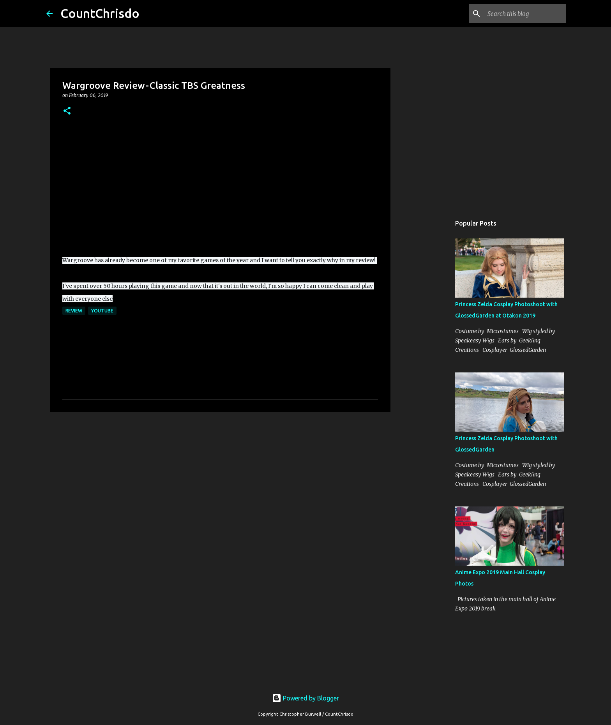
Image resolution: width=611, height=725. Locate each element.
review (73, 310)
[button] (67, 111)
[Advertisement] (220, 478)
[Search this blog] (525, 13)
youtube (102, 310)
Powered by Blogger (305, 698)
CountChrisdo (100, 13)
